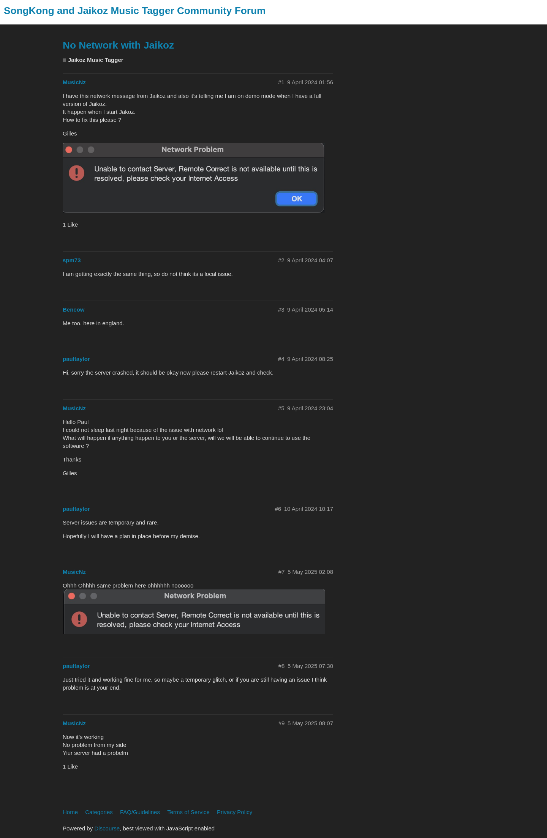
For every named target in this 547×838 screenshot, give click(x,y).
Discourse (107, 828)
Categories (99, 812)
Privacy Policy (234, 812)
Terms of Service (188, 812)
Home (70, 812)
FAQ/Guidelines (140, 812)
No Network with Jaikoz (118, 45)
